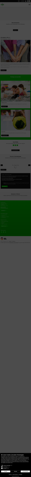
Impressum (10, 474)
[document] (15, 459)
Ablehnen (5, 471)
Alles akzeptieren (25, 471)
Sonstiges (4, 468)
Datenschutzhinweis (15, 474)
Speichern (15, 471)
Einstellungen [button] (20, 474)
